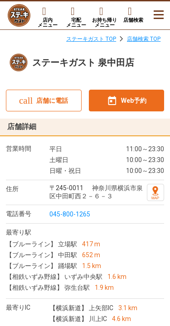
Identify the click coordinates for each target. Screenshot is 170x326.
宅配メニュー (76, 22)
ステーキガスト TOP (91, 39)
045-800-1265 (69, 214)
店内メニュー (48, 22)
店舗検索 (133, 20)
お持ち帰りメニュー (104, 22)
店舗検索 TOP (143, 39)
